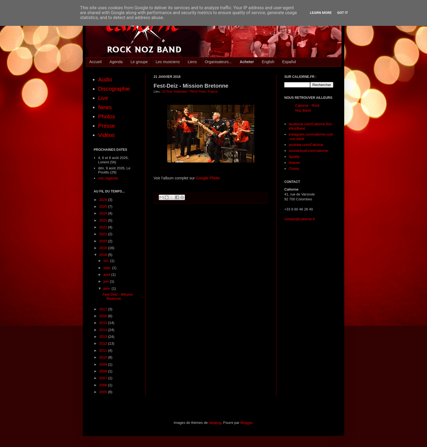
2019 (103, 248)
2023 (103, 220)
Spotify (294, 157)
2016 (103, 316)
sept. (107, 268)
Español (289, 62)
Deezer (294, 163)
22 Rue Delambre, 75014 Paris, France (190, 91)
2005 (103, 392)
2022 (103, 227)
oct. (106, 261)
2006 (103, 385)
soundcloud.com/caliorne (308, 151)
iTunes (294, 169)
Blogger (246, 423)
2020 (103, 241)
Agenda (116, 62)
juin (106, 281)
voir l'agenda (108, 178)
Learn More (321, 13)
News (105, 107)
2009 (103, 364)
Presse (106, 126)
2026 (103, 200)
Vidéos (106, 135)
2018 (103, 255)
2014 (103, 330)
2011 (103, 350)
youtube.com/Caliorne (306, 145)
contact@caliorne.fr (299, 219)
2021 (103, 234)
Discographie (114, 89)
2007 (103, 378)
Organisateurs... (218, 62)
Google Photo (207, 178)
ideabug (215, 423)
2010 (103, 357)
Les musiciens (167, 62)
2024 (103, 213)
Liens (192, 62)
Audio (105, 79)
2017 (103, 309)
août (107, 275)
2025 (103, 206)
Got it (342, 13)
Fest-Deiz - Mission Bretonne (117, 296)
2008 (103, 371)
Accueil (95, 62)
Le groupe (139, 62)
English (268, 62)
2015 (103, 323)
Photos (106, 117)
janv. (107, 288)
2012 (103, 343)
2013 (103, 337)
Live (103, 98)
